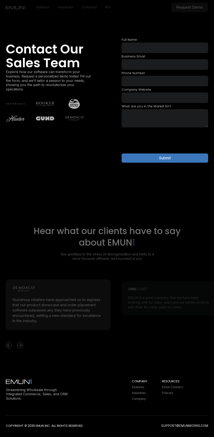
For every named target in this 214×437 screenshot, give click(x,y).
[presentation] (153, 140)
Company (139, 399)
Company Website (136, 90)
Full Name (129, 40)
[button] (14, 347)
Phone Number (133, 73)
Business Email (133, 56)
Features (138, 387)
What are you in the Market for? (146, 106)
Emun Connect (172, 387)
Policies (167, 393)
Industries (139, 393)
